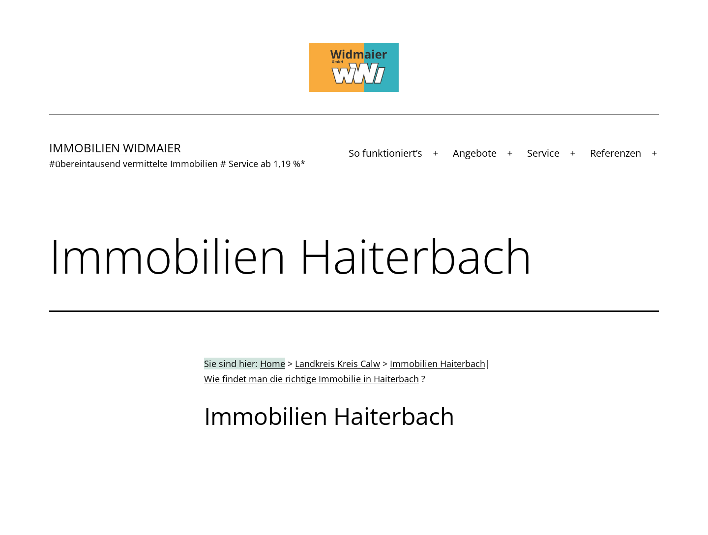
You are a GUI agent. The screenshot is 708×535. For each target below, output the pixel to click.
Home (272, 363)
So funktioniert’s (385, 153)
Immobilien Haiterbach (437, 363)
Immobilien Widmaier (115, 148)
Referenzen (615, 153)
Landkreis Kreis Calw (337, 363)
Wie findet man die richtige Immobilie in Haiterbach (311, 379)
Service (543, 153)
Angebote (475, 153)
